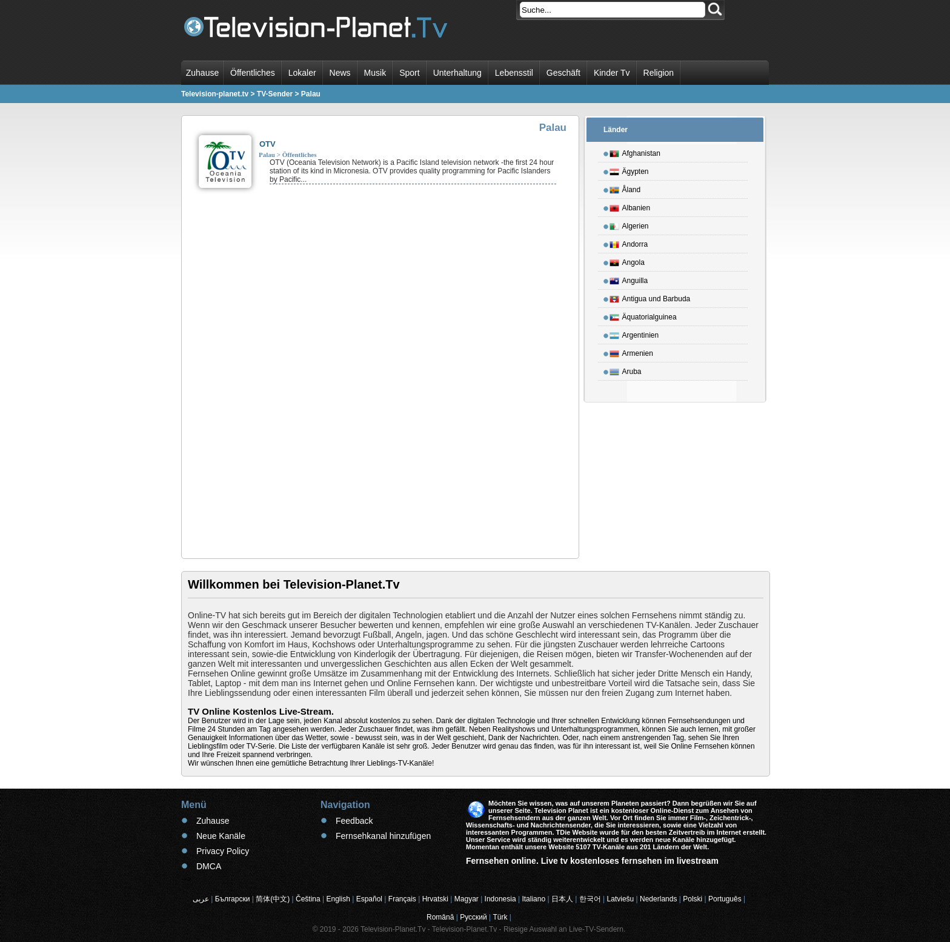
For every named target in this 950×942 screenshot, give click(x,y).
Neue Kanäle (220, 836)
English (338, 899)
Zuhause (202, 73)
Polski (692, 899)
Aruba (626, 369)
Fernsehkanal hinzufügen (383, 836)
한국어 (590, 899)
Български (232, 899)
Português (725, 899)
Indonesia (500, 899)
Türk (500, 917)
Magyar (466, 899)
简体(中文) (273, 899)
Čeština (308, 899)
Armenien (631, 351)
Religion (658, 73)
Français (402, 899)
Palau (267, 154)
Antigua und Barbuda (650, 297)
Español (369, 899)
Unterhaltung (457, 73)
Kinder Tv (612, 73)
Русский (473, 917)
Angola (627, 260)
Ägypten (629, 169)
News (340, 73)
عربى (201, 899)
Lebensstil (514, 73)
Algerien (629, 224)
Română (440, 917)
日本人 (562, 899)
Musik (375, 73)
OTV (267, 144)
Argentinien (634, 333)
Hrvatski (435, 899)
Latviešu (620, 899)
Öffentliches (252, 73)
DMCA (208, 866)
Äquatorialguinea (643, 315)
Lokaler (302, 73)
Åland (625, 188)
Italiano (533, 899)
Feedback (354, 821)
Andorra (629, 242)
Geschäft (563, 73)
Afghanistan (635, 151)
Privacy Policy (222, 851)
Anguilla (629, 279)
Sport (409, 73)
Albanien (630, 206)
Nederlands (658, 899)
